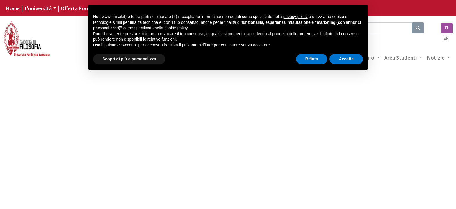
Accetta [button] (346, 59)
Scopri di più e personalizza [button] (129, 59)
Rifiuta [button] (311, 59)
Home (13, 8)
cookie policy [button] (175, 28)
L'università (38, 8)
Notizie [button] (436, 58)
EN (446, 38)
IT (447, 28)
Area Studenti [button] (401, 58)
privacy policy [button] (295, 16)
